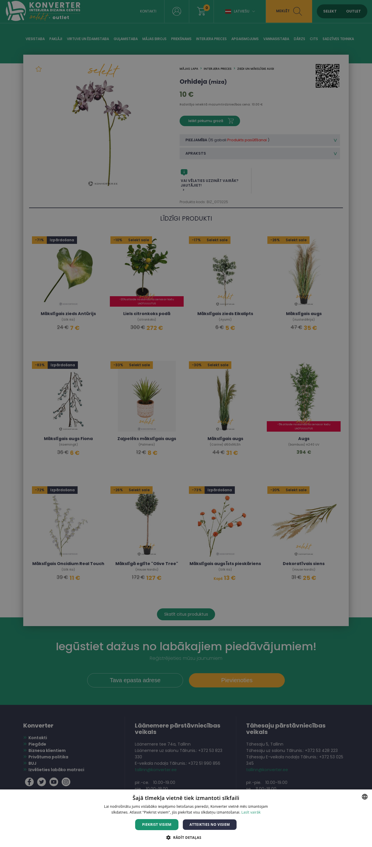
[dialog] (186, 423)
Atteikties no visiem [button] (209, 824)
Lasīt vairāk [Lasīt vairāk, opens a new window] (251, 812)
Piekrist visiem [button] (156, 824)
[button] (186, 837)
